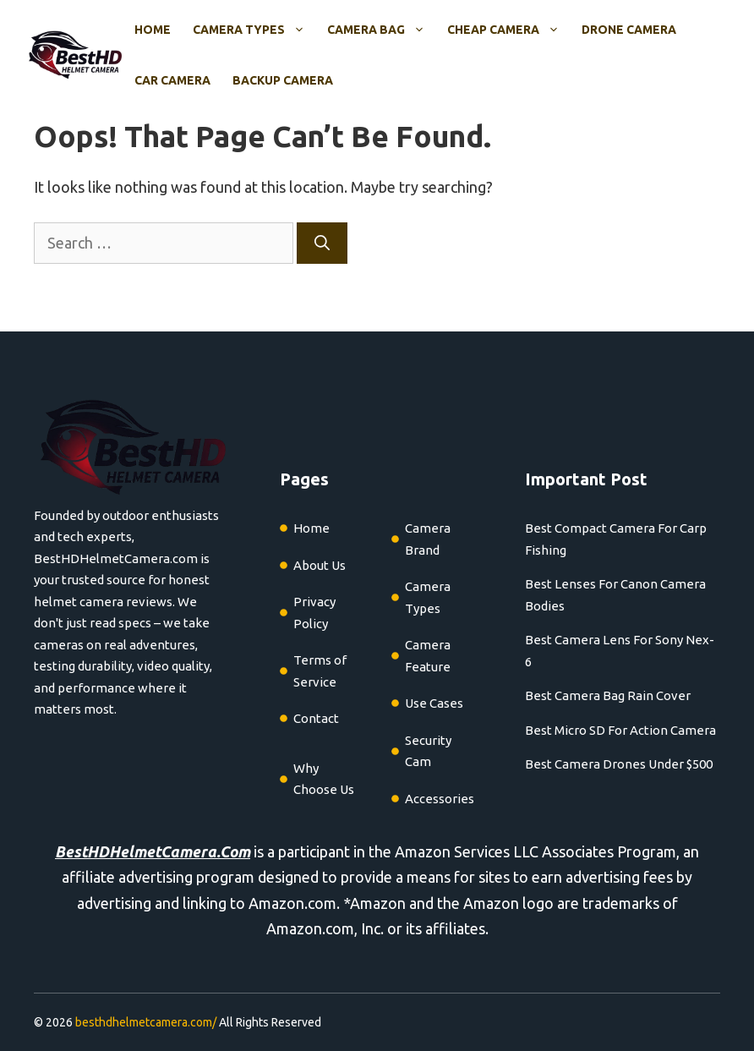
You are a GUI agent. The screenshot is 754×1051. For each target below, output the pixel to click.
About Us (319, 565)
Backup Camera (282, 80)
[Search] (322, 243)
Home (152, 29)
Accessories (439, 798)
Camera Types (254, 29)
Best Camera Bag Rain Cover (608, 695)
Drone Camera (629, 29)
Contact (316, 718)
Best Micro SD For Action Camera (620, 730)
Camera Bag (381, 29)
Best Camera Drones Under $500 (619, 764)
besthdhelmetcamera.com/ (145, 1022)
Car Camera (172, 80)
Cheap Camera (509, 29)
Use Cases (434, 703)
